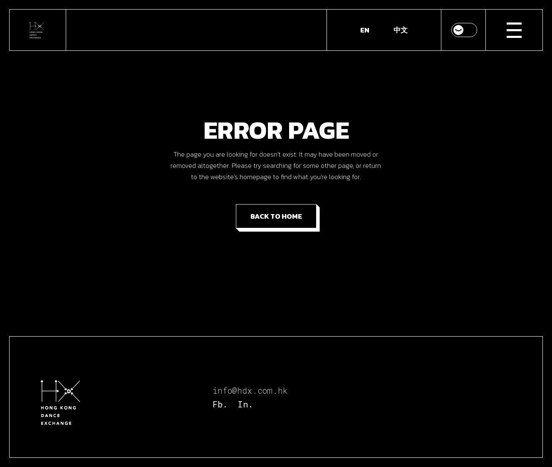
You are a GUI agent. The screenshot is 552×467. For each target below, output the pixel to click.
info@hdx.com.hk (250, 390)
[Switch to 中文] (401, 30)
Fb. (220, 404)
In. (245, 404)
